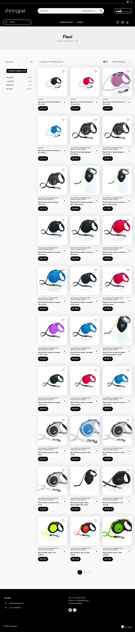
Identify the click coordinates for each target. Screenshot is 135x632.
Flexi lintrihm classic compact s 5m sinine (114, 403)
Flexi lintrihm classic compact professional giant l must (114, 353)
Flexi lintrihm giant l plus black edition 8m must (79, 504)
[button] (64, 102)
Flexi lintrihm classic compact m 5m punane (114, 303)
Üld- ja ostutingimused (77, 598)
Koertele (40, 99)
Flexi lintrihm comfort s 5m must (48, 504)
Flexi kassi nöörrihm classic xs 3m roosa (114, 103)
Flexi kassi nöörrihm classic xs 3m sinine (49, 151)
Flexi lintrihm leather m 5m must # (113, 504)
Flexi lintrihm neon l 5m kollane (47, 554)
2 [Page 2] (84, 572)
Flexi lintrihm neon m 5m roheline (112, 554)
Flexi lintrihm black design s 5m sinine (48, 203)
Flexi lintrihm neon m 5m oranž (80, 554)
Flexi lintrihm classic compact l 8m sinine (49, 303)
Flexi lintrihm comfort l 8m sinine (80, 453)
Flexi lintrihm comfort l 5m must (48, 453)
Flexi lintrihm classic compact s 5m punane (81, 403)
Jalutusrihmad (82, 148)
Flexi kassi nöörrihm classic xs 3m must (49, 103)
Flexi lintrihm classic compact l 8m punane (114, 253)
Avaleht (59, 41)
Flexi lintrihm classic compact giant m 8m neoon (114, 203)
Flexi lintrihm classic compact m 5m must (81, 303)
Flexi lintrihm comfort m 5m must (113, 453)
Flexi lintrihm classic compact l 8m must (81, 253)
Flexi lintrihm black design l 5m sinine (80, 153)
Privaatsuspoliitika (75, 603)
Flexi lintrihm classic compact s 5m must (49, 403)
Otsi (30, 62)
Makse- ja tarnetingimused (79, 600)
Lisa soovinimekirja (63, 71)
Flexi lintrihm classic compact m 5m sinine (81, 353)
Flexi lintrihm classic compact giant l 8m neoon (81, 203)
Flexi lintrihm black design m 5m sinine (113, 153)
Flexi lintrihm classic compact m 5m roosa (49, 353)
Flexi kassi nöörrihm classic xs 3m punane (81, 103)
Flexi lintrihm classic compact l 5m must (49, 253)
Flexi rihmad (73, 148)
